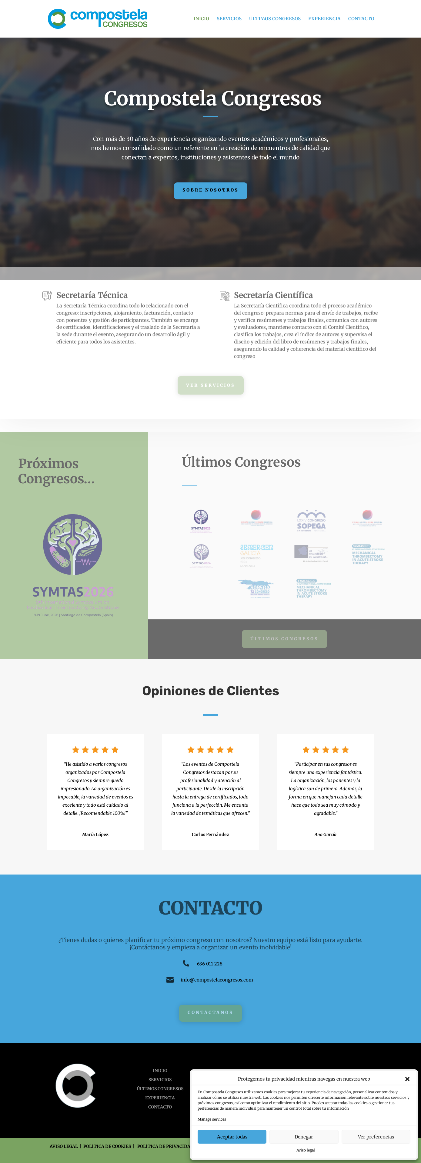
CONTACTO (361, 19)
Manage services (212, 1119)
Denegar (304, 1137)
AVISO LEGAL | (66, 1146)
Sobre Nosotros (210, 190)
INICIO (201, 19)
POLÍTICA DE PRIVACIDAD (165, 1146)
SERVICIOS (229, 19)
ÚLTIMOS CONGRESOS (275, 19)
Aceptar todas (232, 1137)
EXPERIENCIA (324, 19)
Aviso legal (305, 1150)
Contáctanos (210, 1012)
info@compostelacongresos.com (217, 980)
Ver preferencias (376, 1137)
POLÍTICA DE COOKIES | (110, 1146)
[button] (407, 1079)
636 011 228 (209, 964)
